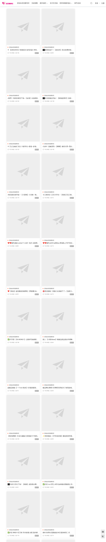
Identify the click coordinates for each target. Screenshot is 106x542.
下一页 (58, 496)
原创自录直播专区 (23, 3)
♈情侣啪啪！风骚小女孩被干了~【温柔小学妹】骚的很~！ (84, 195)
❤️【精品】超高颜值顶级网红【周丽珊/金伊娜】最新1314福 (52, 195)
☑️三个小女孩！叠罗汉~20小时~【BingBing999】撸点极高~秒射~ (52, 389)
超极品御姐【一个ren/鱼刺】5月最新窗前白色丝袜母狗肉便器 (84, 243)
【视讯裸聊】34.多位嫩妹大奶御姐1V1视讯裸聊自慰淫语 (52, 292)
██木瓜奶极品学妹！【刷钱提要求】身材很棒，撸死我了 (21, 98)
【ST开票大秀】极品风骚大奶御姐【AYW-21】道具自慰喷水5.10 (84, 485)
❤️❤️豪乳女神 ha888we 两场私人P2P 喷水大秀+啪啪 (21, 195)
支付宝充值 (54, 3)
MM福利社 (53, 537)
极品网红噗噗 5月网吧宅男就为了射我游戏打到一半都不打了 (21, 292)
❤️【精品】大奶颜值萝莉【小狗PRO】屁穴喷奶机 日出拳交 (84, 437)
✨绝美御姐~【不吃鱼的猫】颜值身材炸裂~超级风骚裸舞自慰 (84, 292)
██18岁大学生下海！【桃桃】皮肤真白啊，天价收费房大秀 (21, 340)
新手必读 (77, 3)
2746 (52, 496)
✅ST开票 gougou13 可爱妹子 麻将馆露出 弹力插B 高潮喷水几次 (52, 485)
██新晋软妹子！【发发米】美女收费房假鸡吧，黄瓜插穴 (52, 50)
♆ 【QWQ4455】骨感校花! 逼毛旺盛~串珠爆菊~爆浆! (21, 50)
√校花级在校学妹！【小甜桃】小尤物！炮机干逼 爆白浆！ (21, 147)
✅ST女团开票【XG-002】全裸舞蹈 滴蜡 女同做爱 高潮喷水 (84, 389)
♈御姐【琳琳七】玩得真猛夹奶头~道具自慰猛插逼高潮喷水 (21, 437)
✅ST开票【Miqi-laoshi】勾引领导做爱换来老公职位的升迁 (21, 485)
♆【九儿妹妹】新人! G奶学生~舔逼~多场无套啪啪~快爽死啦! (52, 98)
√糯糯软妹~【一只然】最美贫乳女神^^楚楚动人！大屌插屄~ (52, 437)
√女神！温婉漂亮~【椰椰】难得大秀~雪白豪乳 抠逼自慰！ (84, 98)
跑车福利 (43, 3)
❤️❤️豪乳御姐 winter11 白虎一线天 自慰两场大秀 (84, 147)
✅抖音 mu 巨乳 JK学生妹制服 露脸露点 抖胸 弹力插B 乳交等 (52, 340)
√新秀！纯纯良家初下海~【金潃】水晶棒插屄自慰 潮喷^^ (84, 50)
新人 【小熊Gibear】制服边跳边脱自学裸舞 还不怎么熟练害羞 (52, 243)
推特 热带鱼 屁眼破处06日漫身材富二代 (21, 389)
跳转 (69, 496)
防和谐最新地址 (65, 3)
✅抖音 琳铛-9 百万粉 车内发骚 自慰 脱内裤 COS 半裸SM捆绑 (84, 340)
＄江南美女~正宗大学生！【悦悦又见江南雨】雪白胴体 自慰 (52, 147)
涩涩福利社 (8, 3)
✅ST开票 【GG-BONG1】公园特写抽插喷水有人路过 (21, 243)
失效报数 (35, 3)
